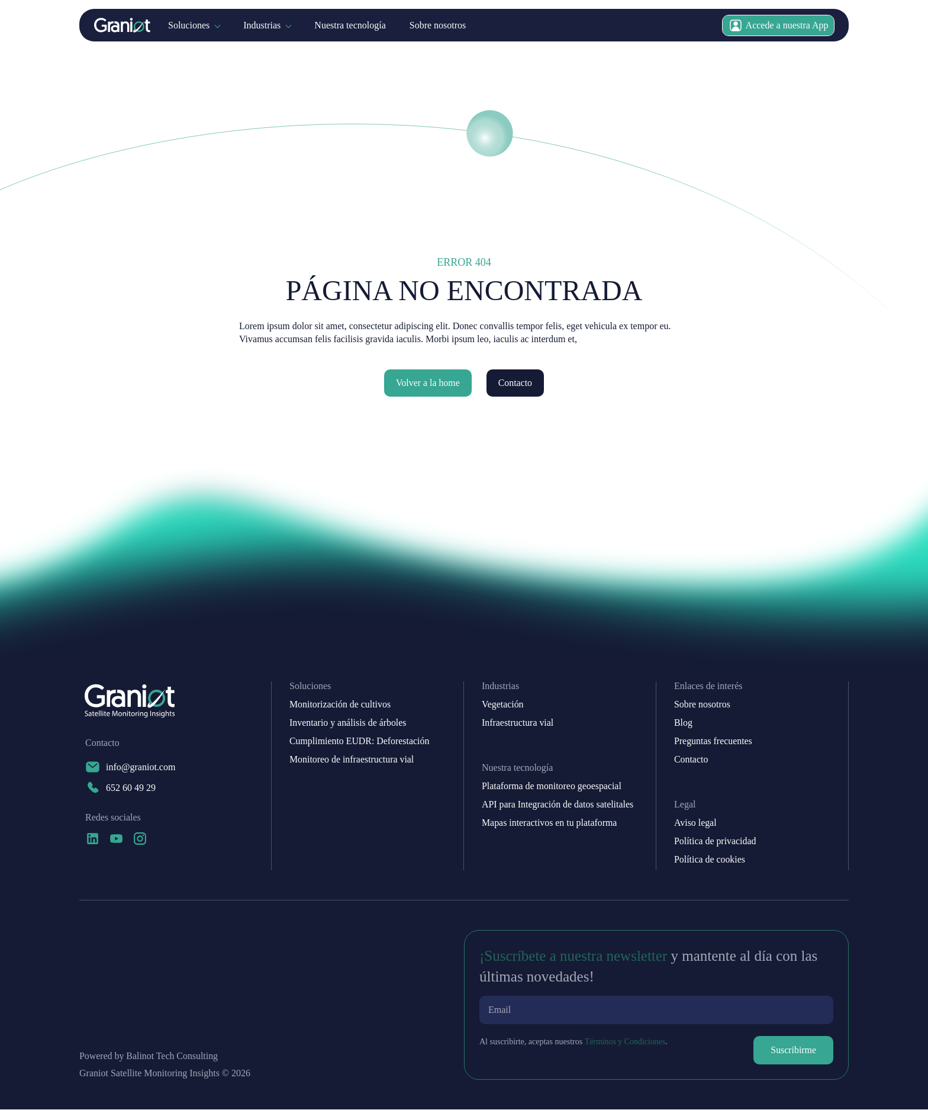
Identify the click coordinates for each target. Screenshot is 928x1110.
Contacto (515, 383)
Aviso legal (695, 823)
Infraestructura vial (518, 723)
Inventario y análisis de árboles (348, 723)
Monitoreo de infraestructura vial (352, 760)
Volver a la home (427, 383)
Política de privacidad (715, 842)
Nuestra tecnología (349, 25)
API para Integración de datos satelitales (558, 805)
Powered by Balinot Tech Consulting (149, 1056)
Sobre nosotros (438, 25)
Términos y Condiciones (625, 1042)
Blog (683, 723)
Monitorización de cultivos (340, 705)
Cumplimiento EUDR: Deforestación (359, 742)
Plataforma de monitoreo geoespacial (552, 787)
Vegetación (503, 705)
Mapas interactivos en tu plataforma (550, 823)
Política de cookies (710, 860)
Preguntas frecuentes (713, 742)
